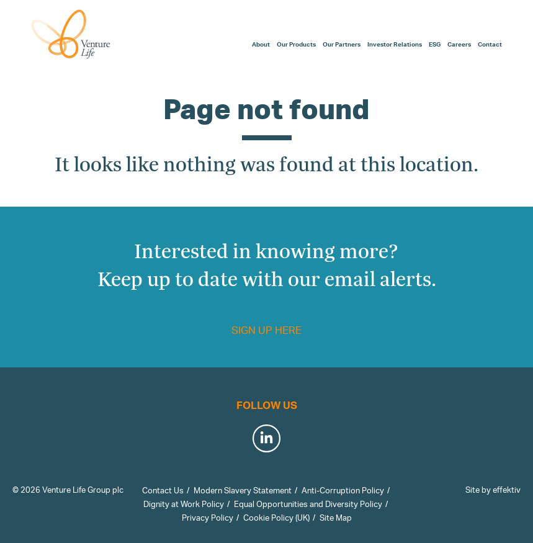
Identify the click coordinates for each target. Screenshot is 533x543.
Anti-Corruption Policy (343, 490)
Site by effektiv (493, 490)
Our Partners (342, 44)
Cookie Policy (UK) (276, 518)
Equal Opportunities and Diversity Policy (308, 504)
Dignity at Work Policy (183, 504)
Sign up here (266, 330)
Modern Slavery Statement (243, 490)
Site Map (336, 518)
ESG (435, 44)
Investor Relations (394, 44)
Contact (490, 44)
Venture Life (71, 34)
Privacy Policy (207, 518)
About (261, 44)
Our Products (296, 44)
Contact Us (163, 490)
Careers (459, 44)
